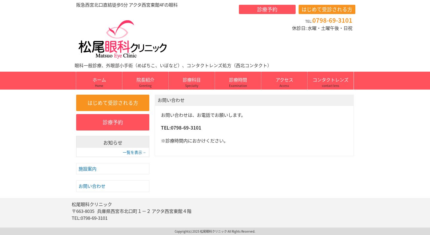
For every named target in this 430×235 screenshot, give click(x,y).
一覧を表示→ (134, 152)
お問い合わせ (92, 185)
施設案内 (87, 168)
